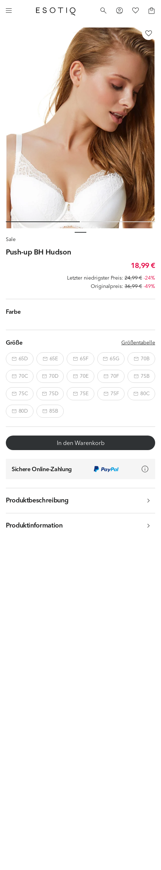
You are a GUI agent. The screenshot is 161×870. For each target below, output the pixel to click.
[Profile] (119, 10)
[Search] (103, 10)
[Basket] (151, 10)
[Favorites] (135, 10)
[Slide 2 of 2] (118, 221)
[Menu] (9, 10)
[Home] (55, 10)
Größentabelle (138, 342)
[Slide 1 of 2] (43, 221)
